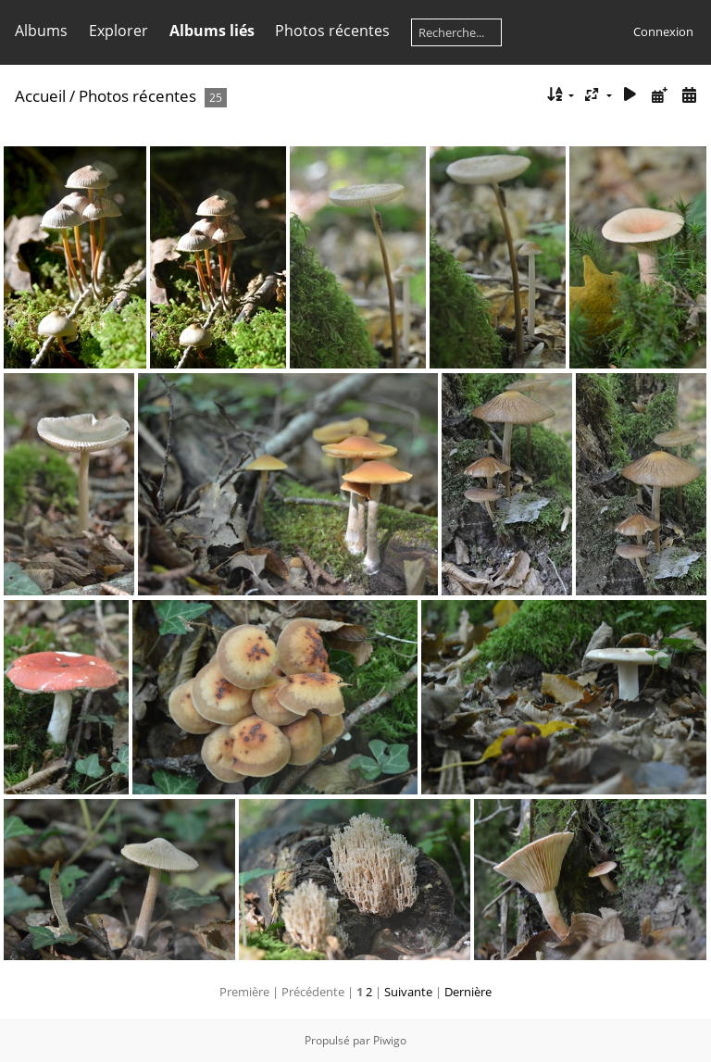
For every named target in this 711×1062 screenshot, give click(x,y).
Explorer (118, 30)
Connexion (663, 31)
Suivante (408, 991)
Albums (41, 30)
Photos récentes (332, 30)
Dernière (468, 991)
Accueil (40, 95)
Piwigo (389, 1040)
